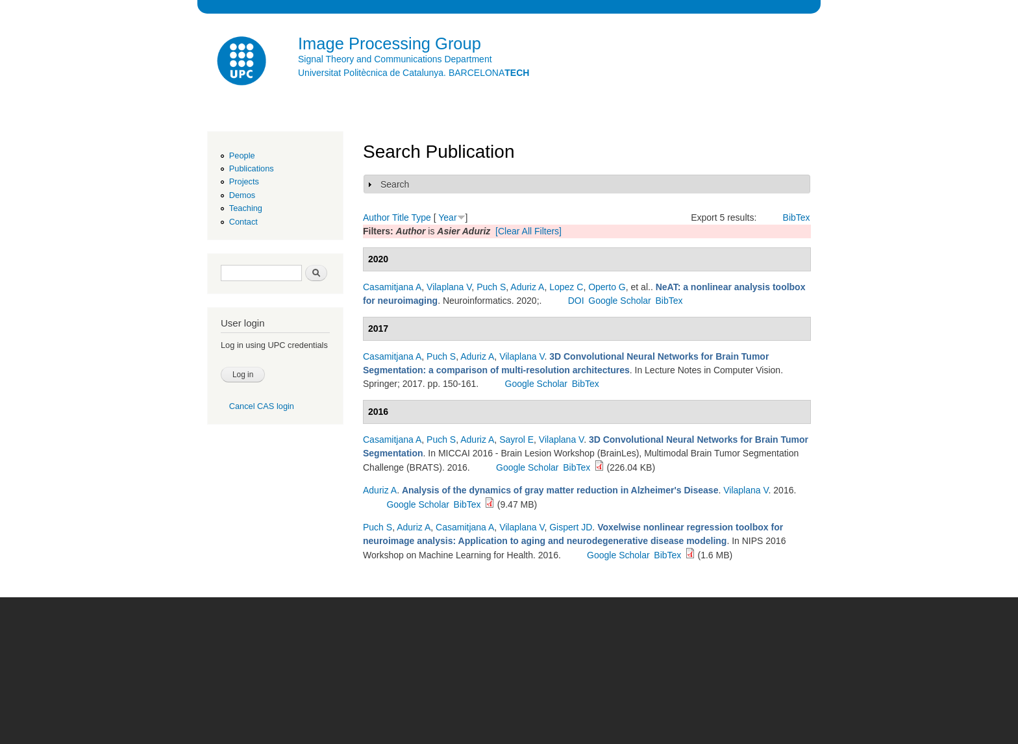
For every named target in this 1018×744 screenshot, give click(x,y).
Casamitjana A (392, 287)
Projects (244, 181)
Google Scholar (619, 300)
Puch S (491, 287)
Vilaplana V (449, 287)
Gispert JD (570, 527)
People (242, 155)
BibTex (796, 217)
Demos (242, 195)
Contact (243, 222)
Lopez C (566, 287)
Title (400, 217)
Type (420, 217)
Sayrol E (516, 439)
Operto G (607, 287)
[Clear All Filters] (528, 231)
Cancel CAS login (261, 406)
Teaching (245, 208)
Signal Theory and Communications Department (395, 59)
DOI (576, 300)
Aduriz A (527, 287)
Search (394, 184)
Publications (251, 168)
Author (376, 217)
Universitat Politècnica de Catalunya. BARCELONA (413, 73)
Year (447, 217)
